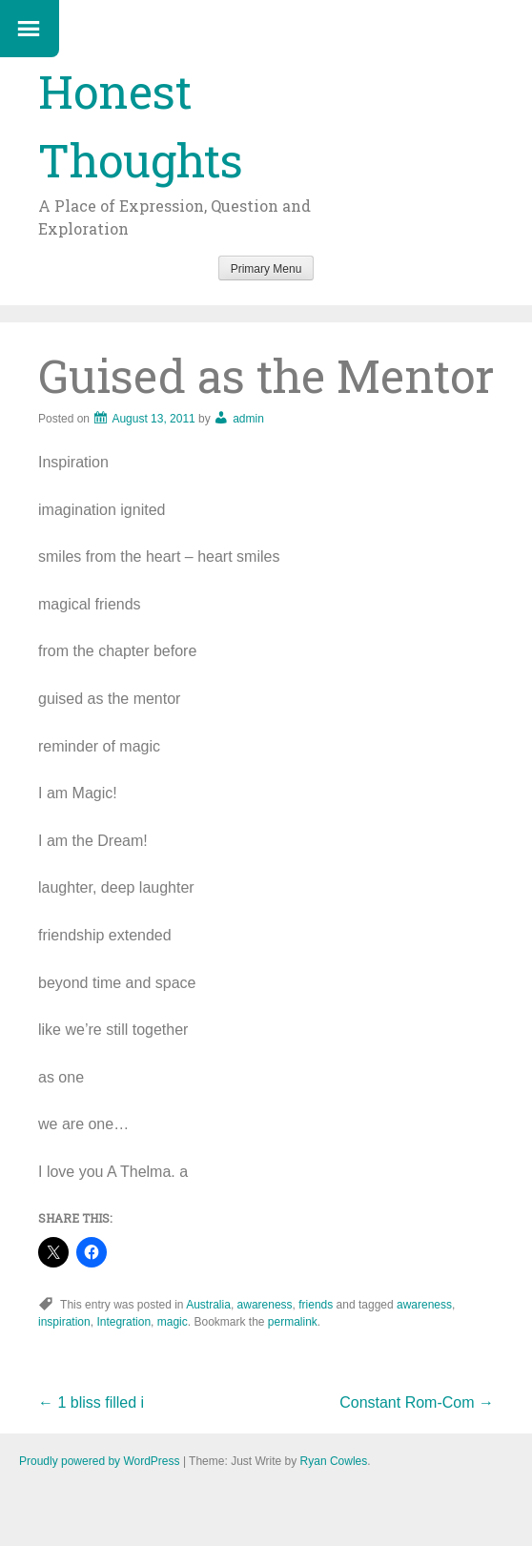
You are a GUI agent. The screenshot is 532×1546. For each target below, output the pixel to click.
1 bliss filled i (91, 1402)
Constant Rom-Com (416, 1402)
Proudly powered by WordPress (99, 1461)
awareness (265, 1304)
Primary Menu (266, 269)
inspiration (64, 1322)
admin (248, 418)
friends (315, 1304)
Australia (208, 1304)
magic (172, 1322)
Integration (123, 1322)
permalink (292, 1322)
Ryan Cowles (334, 1461)
